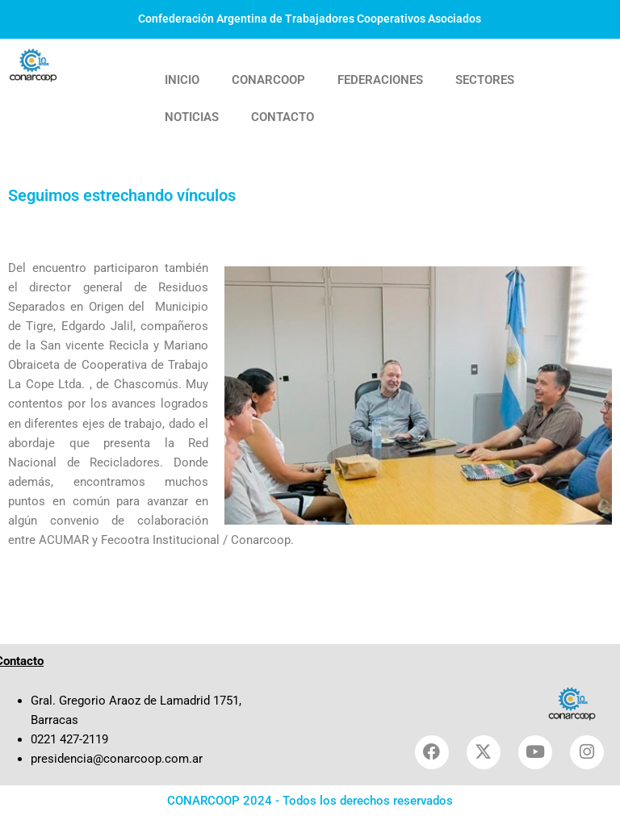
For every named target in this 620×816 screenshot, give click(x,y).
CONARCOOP (268, 80)
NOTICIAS (192, 117)
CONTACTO (282, 117)
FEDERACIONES (380, 80)
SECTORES (484, 80)
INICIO (182, 80)
